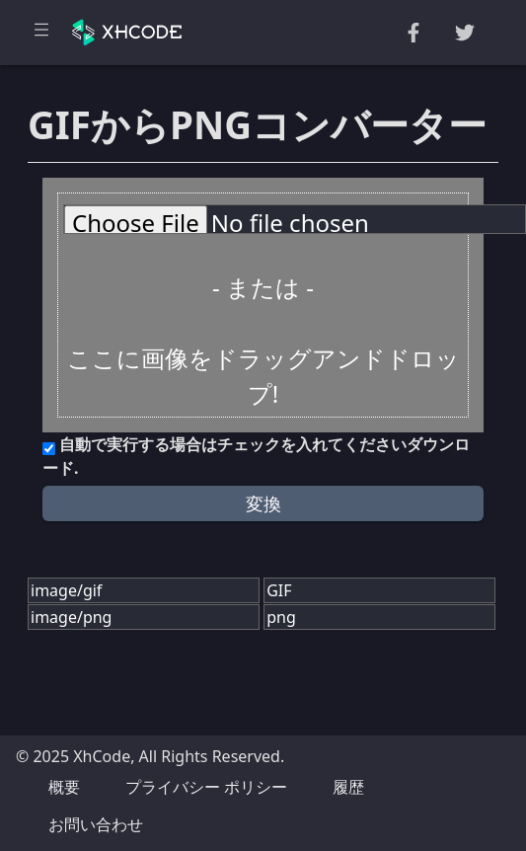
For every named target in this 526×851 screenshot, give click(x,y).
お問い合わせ (95, 824)
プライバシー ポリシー (206, 787)
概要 (64, 787)
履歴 (348, 787)
